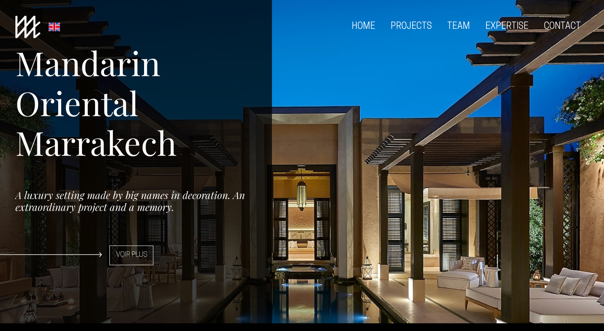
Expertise (506, 26)
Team (458, 26)
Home (363, 26)
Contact (562, 26)
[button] (116, 255)
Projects (411, 26)
